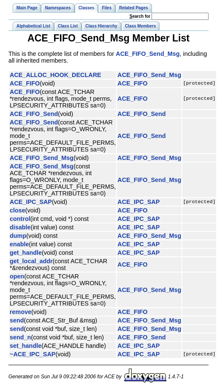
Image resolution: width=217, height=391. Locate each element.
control (20, 218)
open (17, 276)
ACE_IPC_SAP (31, 201)
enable (19, 244)
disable (20, 227)
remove (20, 311)
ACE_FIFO (25, 83)
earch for (140, 16)
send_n (20, 337)
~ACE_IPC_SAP (32, 354)
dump (18, 235)
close (17, 210)
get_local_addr (31, 261)
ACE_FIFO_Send (34, 113)
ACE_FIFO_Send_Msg (147, 53)
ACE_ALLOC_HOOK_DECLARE (55, 75)
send (17, 320)
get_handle (26, 252)
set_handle (25, 345)
